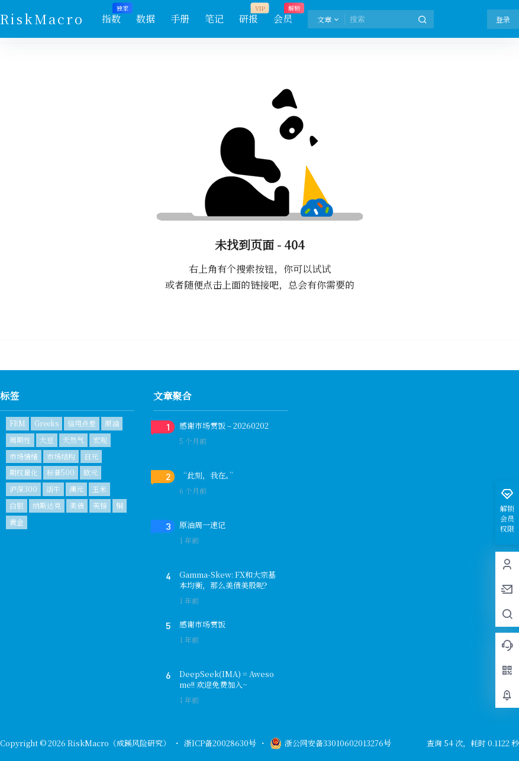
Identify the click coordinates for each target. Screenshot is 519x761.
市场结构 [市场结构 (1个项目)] (61, 456)
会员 (282, 14)
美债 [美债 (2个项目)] (77, 505)
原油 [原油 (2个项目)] (112, 423)
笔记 (214, 18)
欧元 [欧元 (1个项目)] (90, 472)
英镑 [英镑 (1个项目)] (100, 505)
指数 (111, 14)
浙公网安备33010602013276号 (330, 743)
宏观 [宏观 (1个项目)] (100, 440)
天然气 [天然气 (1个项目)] (73, 440)
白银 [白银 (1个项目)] (16, 505)
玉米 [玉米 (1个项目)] (99, 489)
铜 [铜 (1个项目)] (119, 505)
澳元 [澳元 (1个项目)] (76, 489)
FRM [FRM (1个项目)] (17, 423)
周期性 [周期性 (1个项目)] (20, 440)
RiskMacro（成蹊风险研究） (118, 743)
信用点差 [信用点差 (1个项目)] (81, 423)
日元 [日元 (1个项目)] (91, 456)
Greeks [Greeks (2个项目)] (46, 423)
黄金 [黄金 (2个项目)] (16, 522)
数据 (145, 18)
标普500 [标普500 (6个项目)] (61, 472)
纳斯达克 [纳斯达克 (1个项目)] (47, 505)
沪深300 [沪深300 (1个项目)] (23, 489)
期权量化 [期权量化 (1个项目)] (23, 472)
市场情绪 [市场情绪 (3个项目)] (23, 456)
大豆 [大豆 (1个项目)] (47, 440)
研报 (248, 14)
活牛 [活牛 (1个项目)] (53, 489)
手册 (179, 18)
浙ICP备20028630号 (220, 743)
